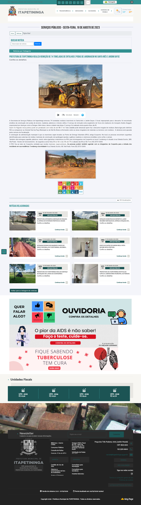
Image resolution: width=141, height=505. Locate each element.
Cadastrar (116, 434)
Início (12, 33)
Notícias (19, 33)
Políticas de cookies (126, 480)
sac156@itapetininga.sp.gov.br (117, 454)
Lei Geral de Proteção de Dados (121, 485)
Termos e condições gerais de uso (121, 478)
